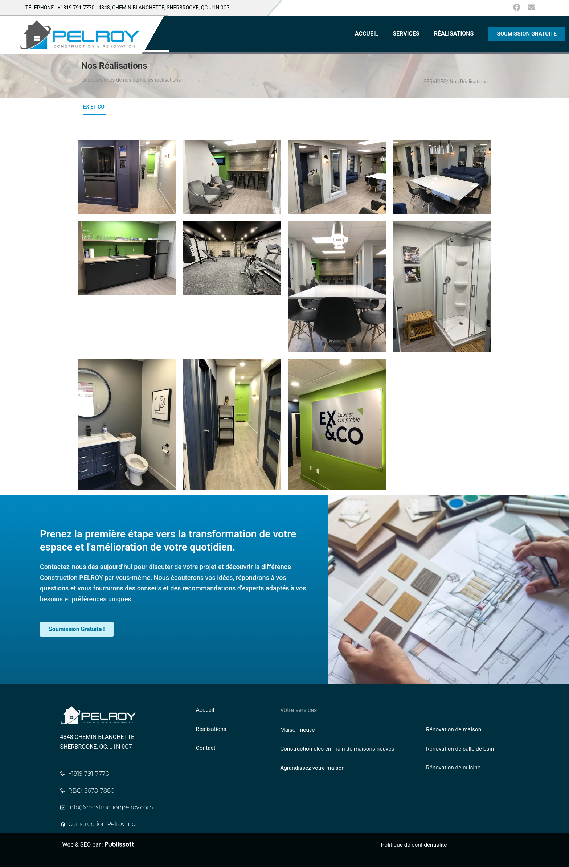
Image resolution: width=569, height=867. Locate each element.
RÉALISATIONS (454, 33)
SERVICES (406, 33)
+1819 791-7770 (76, 8)
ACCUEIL (366, 33)
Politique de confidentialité (415, 844)
